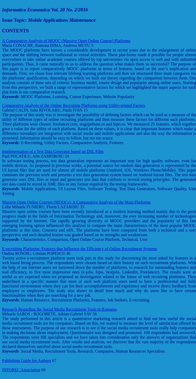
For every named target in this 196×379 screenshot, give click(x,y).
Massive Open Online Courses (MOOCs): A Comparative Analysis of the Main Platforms (76, 202)
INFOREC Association (21, 370)
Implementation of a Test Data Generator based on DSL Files (52, 151)
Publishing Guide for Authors (26, 360)
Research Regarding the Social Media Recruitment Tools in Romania (59, 309)
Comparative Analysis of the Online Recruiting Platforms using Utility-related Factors (73, 105)
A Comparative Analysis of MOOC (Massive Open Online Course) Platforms (66, 41)
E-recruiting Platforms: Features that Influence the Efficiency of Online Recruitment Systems (79, 249)
